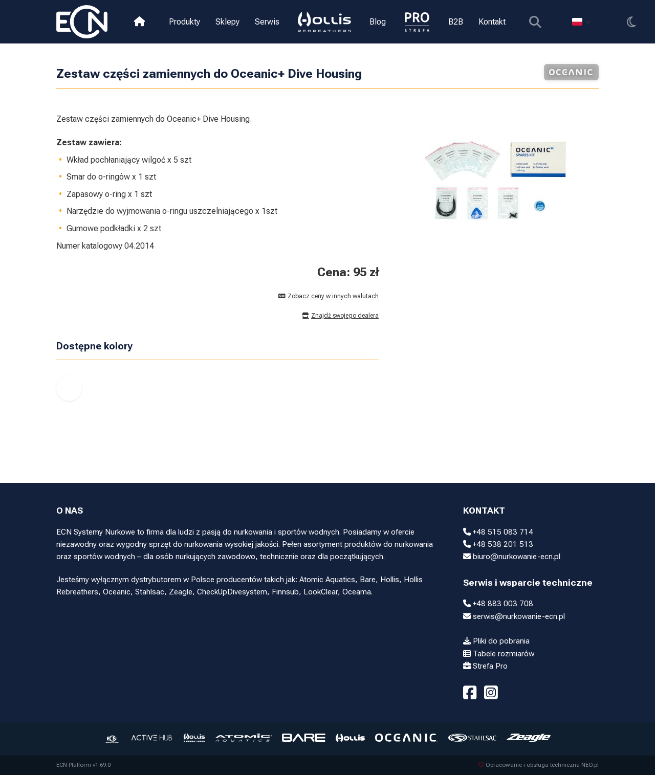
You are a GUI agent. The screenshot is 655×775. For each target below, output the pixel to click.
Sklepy (227, 22)
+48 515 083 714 (498, 532)
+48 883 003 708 (498, 603)
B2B (455, 22)
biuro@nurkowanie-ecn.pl (511, 556)
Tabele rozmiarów (498, 653)
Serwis (267, 22)
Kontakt (492, 22)
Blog (377, 22)
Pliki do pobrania (496, 641)
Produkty (184, 22)
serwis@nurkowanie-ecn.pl (514, 616)
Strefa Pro (485, 666)
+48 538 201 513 (498, 544)
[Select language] (581, 21)
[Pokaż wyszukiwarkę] (535, 21)
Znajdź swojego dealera (340, 316)
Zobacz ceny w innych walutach (328, 296)
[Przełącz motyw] (631, 21)
